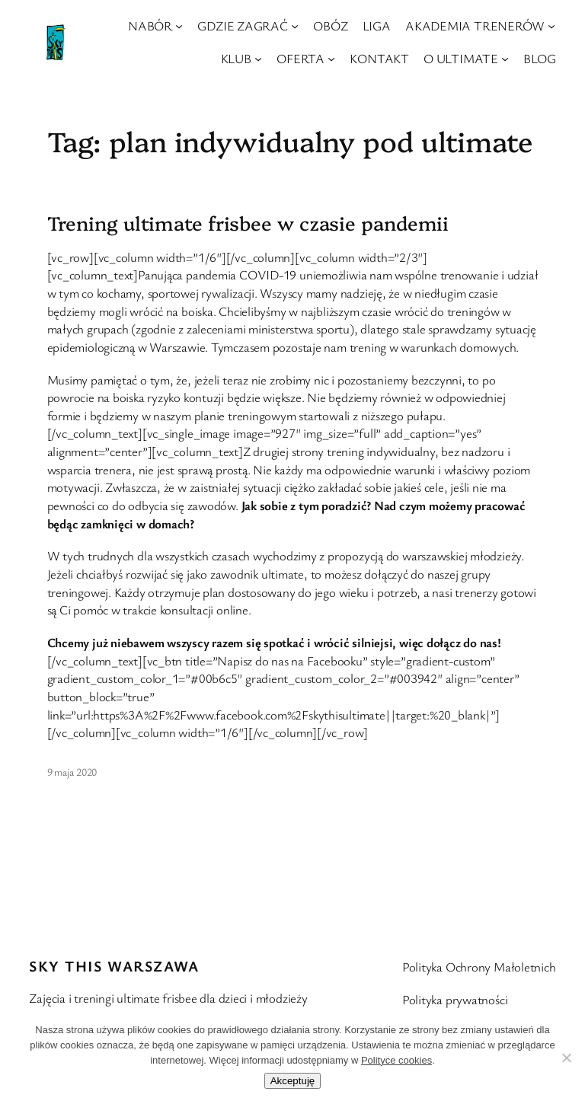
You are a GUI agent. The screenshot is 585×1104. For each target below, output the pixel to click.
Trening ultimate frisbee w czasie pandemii (248, 222)
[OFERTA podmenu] (331, 58)
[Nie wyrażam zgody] (566, 1057)
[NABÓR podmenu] (179, 26)
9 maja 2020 (72, 771)
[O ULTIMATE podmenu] (505, 58)
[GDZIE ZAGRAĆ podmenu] (295, 26)
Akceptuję (292, 1080)
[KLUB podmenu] (258, 58)
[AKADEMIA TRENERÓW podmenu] (551, 26)
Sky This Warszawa (114, 966)
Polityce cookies (396, 1060)
